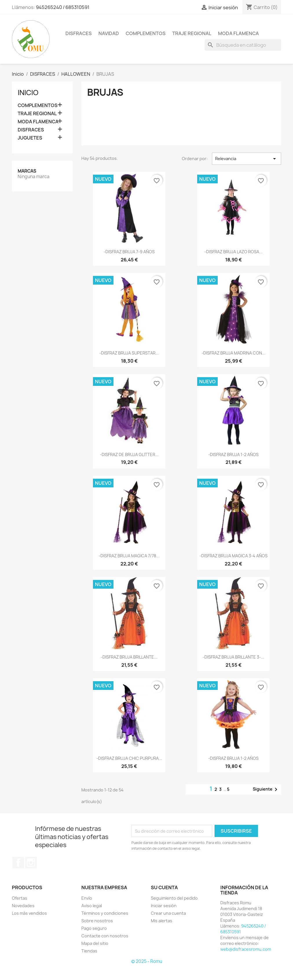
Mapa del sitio (94, 943)
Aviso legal (91, 905)
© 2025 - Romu (146, 961)
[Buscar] (243, 45)
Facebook (18, 862)
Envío (86, 898)
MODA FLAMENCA (238, 33)
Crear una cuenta (168, 913)
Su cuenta (164, 887)
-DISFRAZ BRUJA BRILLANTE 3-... (233, 657)
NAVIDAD (108, 33)
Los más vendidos (29, 913)
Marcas (27, 171)
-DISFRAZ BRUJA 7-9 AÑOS (129, 251)
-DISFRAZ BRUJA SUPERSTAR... (129, 353)
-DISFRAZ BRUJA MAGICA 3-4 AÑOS (233, 555)
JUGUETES (30, 138)
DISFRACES (78, 33)
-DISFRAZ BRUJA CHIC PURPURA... (129, 758)
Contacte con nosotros (104, 936)
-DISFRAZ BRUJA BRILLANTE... (129, 657)
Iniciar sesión (164, 905)
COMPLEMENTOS (146, 33)
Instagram (31, 862)
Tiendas (89, 951)
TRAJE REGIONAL (191, 33)
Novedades (23, 905)
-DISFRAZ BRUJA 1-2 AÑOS (233, 454)
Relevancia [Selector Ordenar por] (246, 158)
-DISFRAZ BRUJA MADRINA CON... (233, 353)
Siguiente (266, 789)
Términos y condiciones (104, 913)
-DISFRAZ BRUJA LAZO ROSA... (233, 251)
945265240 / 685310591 (62, 7)
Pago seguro (94, 928)
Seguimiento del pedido (174, 898)
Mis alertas (161, 920)
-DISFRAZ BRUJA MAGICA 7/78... (129, 555)
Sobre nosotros (97, 920)
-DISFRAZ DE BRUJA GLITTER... (129, 454)
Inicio (28, 92)
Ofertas (19, 898)
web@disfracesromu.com (245, 949)
